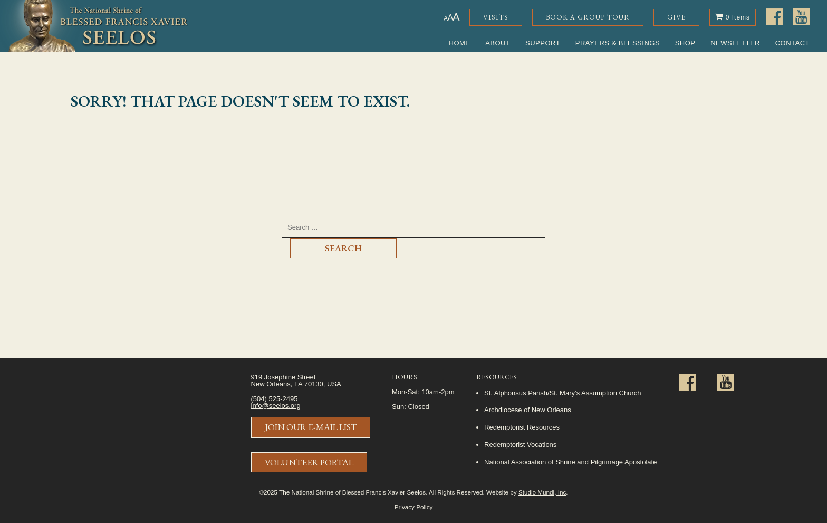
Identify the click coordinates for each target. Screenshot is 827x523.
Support (542, 43)
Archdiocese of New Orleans (527, 410)
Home (459, 43)
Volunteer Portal (309, 462)
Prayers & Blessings (617, 43)
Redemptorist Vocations (520, 445)
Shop (685, 43)
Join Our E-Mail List (311, 427)
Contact (792, 43)
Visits (495, 17)
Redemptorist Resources (522, 427)
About (497, 43)
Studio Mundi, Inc (542, 492)
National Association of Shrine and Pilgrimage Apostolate (570, 462)
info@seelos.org (276, 406)
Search (343, 248)
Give (676, 17)
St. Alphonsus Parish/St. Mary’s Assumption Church (562, 393)
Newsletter (735, 43)
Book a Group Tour (588, 17)
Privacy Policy (414, 506)
